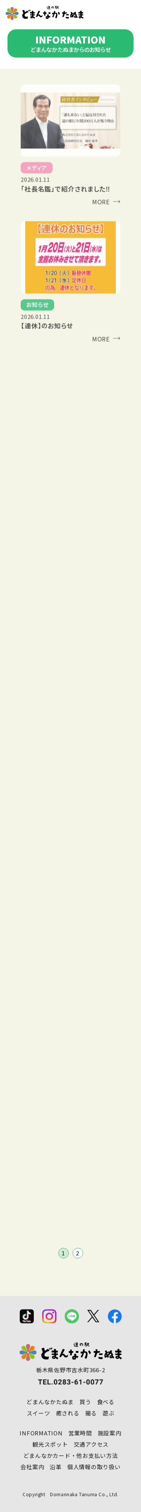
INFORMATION (41, 1433)
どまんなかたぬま (50, 1402)
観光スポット (50, 1444)
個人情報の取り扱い (94, 1467)
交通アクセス (91, 1444)
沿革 (56, 1467)
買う (85, 1402)
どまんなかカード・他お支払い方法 (70, 1455)
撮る (91, 1413)
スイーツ (38, 1413)
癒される (68, 1413)
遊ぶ (109, 1413)
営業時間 (80, 1433)
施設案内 (109, 1433)
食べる (106, 1402)
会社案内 (32, 1467)
